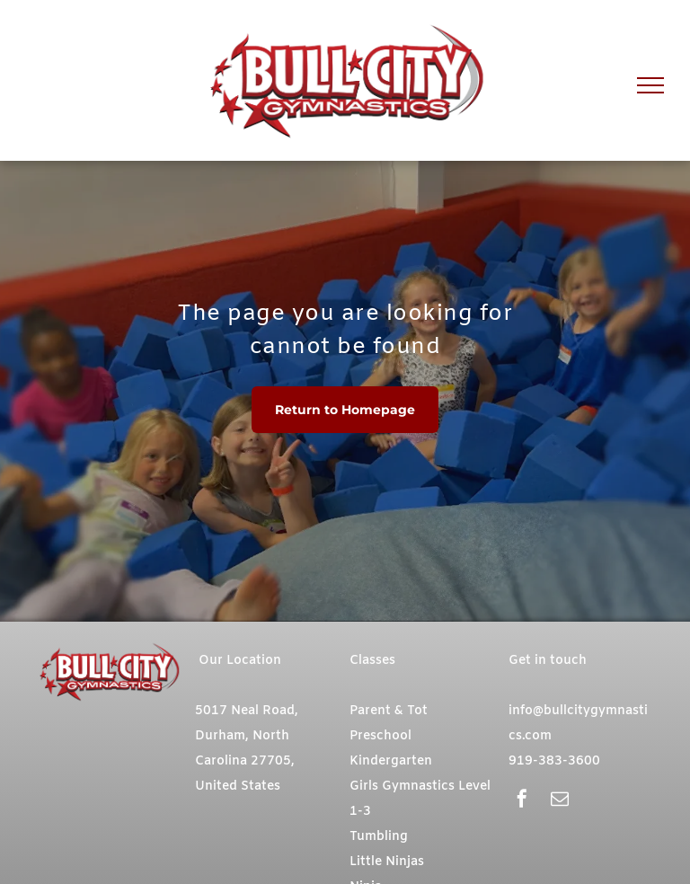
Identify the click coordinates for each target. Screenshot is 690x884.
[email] (559, 801)
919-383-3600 (554, 761)
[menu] (650, 85)
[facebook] (522, 801)
